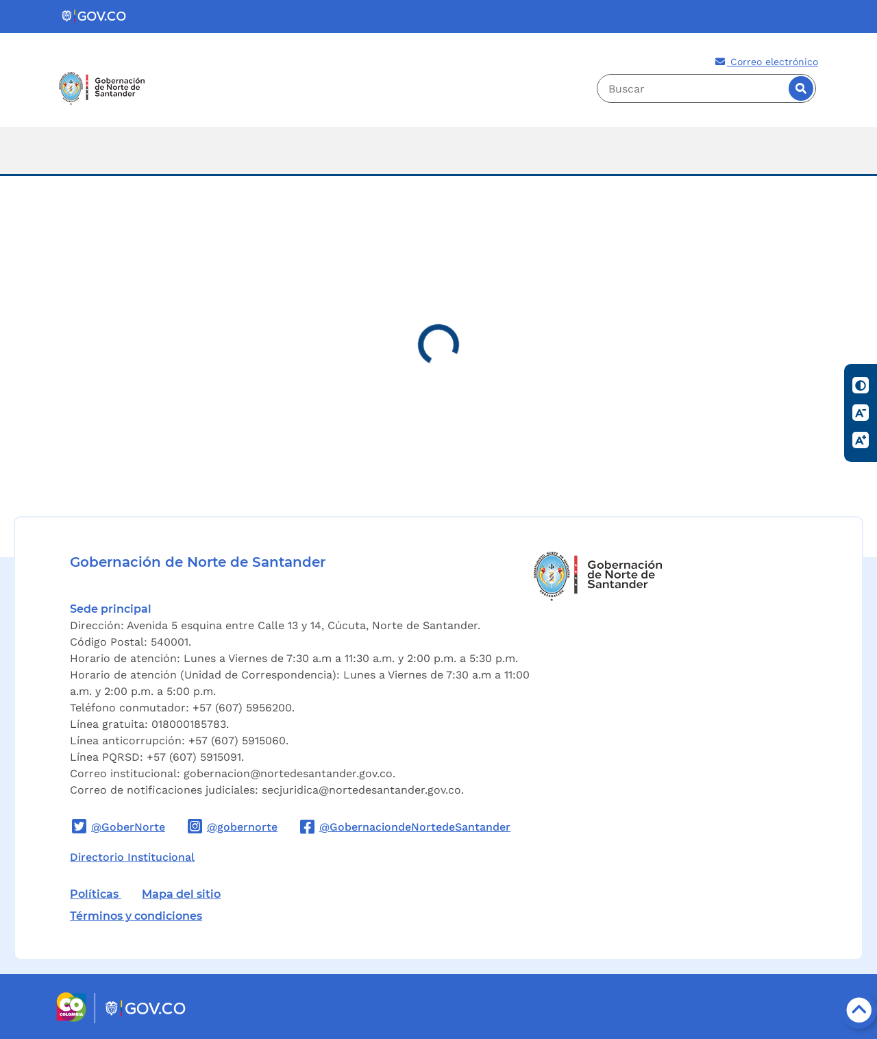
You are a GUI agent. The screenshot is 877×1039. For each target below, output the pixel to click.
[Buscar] (801, 88)
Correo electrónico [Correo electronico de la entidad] (765, 61)
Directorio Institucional (132, 857)
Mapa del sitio (181, 894)
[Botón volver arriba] (858, 1010)
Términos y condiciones (136, 915)
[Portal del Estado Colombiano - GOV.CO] (94, 16)
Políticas (95, 894)
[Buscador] (706, 88)
